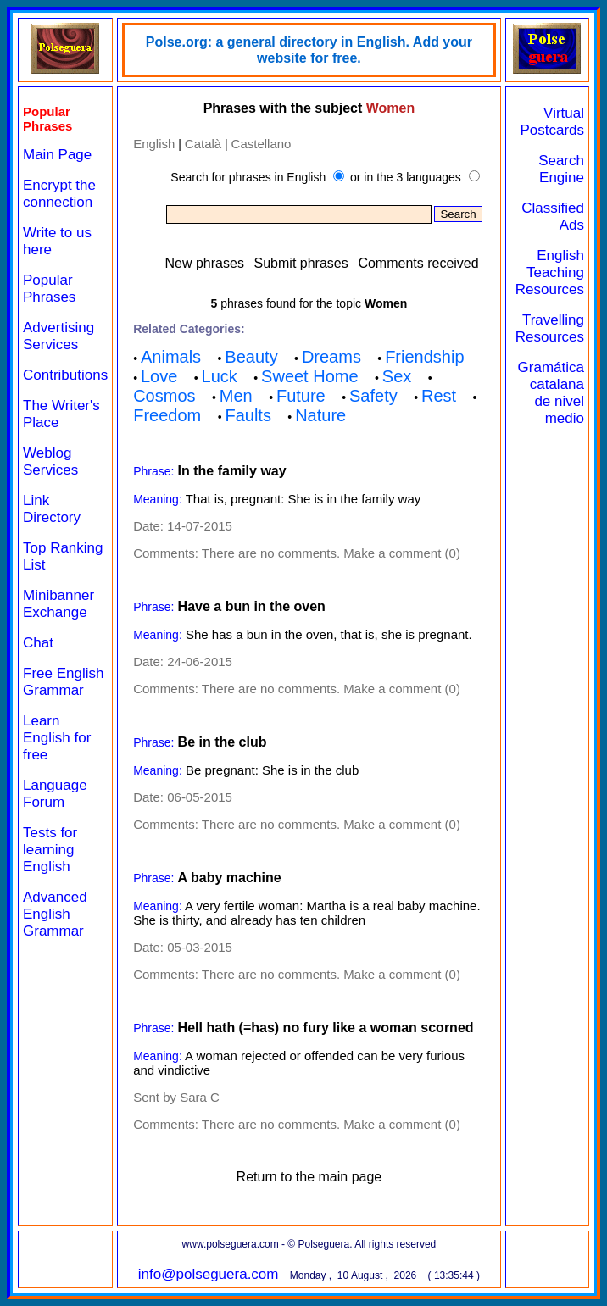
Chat (38, 643)
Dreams (331, 356)
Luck (219, 376)
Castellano (261, 143)
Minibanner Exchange (58, 603)
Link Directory (52, 508)
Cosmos (164, 395)
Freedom (167, 415)
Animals (171, 356)
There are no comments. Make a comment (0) (331, 553)
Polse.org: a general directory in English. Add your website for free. (309, 50)
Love (159, 376)
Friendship (424, 356)
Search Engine (561, 169)
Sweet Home (310, 376)
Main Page (57, 155)
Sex (396, 376)
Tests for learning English (50, 850)
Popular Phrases (49, 288)
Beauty (251, 356)
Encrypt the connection (59, 193)
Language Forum (55, 793)
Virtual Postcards (552, 121)
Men (236, 395)
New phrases (204, 263)
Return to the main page (309, 1177)
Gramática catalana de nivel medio (551, 392)
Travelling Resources (549, 328)
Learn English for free (57, 738)
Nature (320, 415)
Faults (247, 415)
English (154, 143)
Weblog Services (50, 461)
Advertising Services (58, 336)
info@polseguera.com (208, 1274)
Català (203, 143)
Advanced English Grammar (55, 914)
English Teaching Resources (549, 272)
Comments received (418, 263)
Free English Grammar (63, 681)
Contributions (65, 375)
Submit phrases (301, 263)
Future (301, 395)
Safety (373, 395)
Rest (438, 395)
